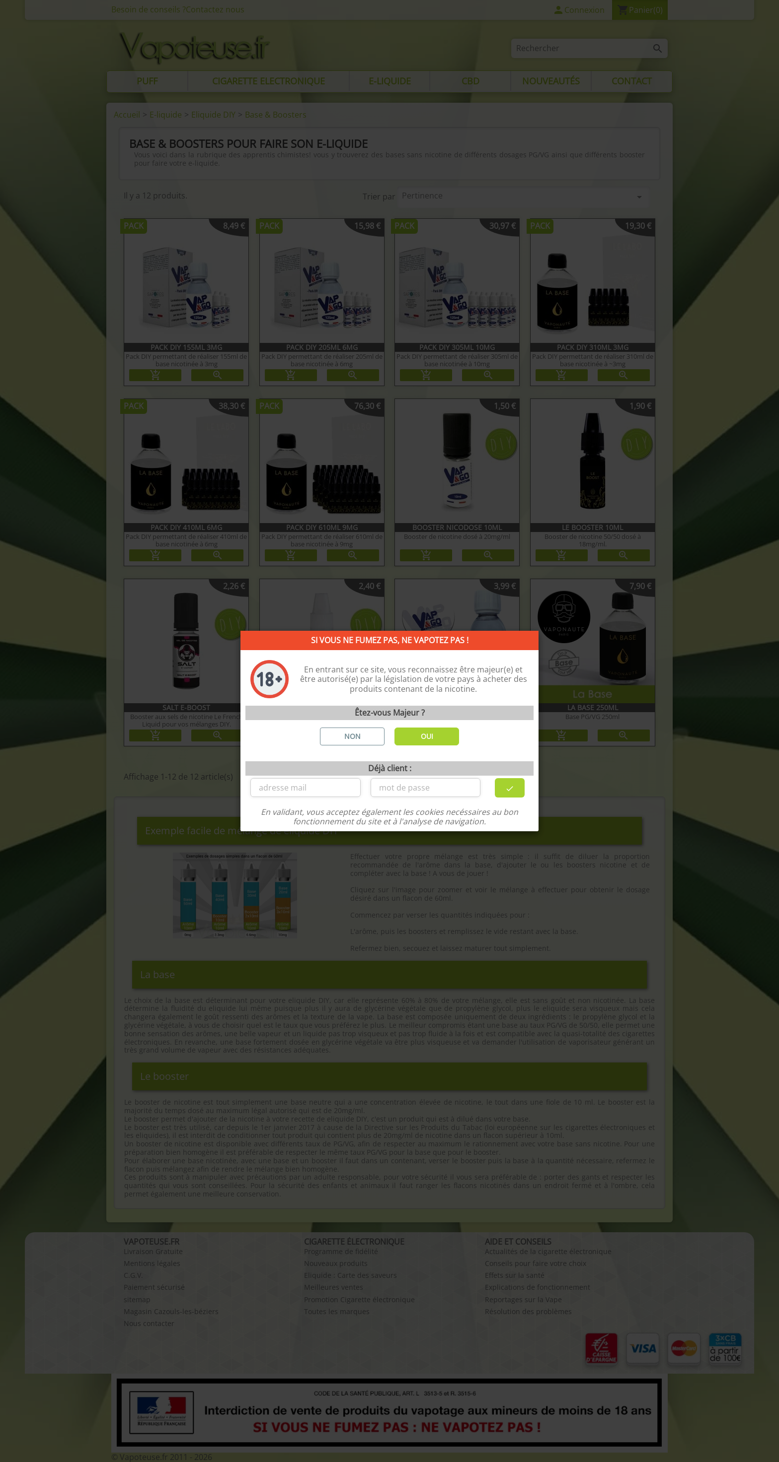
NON (352, 736)
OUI (427, 736)
